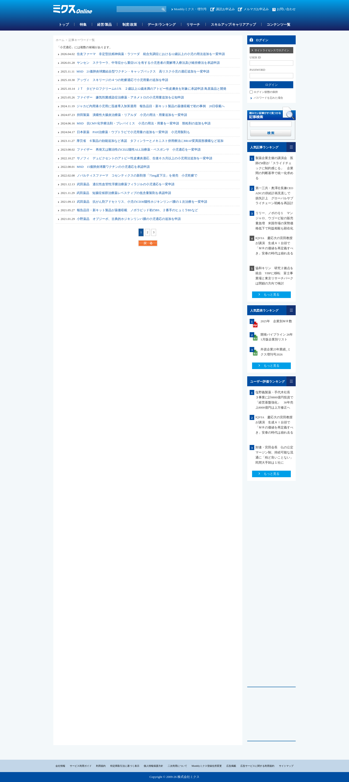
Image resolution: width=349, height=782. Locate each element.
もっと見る (271, 294)
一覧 (291, 147)
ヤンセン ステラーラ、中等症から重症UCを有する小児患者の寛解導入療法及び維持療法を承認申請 (148, 62)
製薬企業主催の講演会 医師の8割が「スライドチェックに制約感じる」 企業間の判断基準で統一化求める (274, 168)
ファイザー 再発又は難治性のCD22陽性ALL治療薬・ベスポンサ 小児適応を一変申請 (139, 149)
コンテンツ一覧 (278, 24)
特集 (83, 24)
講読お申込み (225, 9)
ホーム (60, 40)
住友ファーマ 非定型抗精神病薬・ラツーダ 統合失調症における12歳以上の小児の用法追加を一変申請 (151, 54)
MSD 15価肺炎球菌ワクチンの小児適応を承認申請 (113, 167)
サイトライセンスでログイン (271, 50)
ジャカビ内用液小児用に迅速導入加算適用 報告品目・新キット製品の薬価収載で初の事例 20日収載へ (151, 106)
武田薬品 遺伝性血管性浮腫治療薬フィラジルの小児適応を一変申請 (125, 184)
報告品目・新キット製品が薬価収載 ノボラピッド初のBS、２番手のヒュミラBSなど (137, 210)
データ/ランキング (162, 24)
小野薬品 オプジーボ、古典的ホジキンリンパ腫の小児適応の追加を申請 (129, 219)
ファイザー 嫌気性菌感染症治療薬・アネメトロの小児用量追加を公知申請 (130, 97)
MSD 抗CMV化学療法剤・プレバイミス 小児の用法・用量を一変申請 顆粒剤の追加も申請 (144, 123)
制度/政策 (129, 24)
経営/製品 (104, 24)
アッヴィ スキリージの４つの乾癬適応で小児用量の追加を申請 (122, 80)
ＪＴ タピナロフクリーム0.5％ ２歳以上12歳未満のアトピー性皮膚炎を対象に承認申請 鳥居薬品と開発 (152, 88)
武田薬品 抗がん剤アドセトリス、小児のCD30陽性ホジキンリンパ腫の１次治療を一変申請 (142, 201)
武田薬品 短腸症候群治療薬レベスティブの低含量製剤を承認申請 (124, 193)
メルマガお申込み (256, 9)
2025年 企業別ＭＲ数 (276, 321)
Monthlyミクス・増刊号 (190, 9)
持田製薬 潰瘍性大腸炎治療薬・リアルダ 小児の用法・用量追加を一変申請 (132, 115)
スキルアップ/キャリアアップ (233, 24)
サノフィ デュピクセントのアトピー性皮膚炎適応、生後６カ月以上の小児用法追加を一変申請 (144, 158)
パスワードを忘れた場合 (268, 97)
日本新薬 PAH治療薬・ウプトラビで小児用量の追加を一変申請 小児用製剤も (133, 132)
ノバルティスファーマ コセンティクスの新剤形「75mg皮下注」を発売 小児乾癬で (137, 175)
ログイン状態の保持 (266, 91)
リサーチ (193, 24)
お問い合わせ (286, 9)
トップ (64, 24)
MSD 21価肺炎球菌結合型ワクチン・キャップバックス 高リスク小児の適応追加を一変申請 (143, 71)
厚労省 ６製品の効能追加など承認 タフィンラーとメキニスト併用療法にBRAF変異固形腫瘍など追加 (150, 141)
